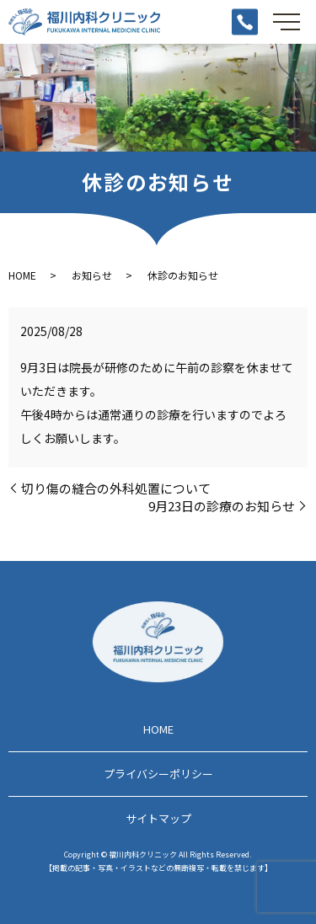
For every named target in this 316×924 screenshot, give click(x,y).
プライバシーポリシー (158, 774)
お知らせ (92, 275)
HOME (22, 275)
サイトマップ (158, 818)
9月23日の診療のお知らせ (221, 506)
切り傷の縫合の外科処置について (116, 488)
